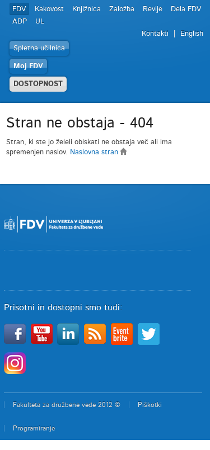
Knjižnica (86, 9)
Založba (121, 9)
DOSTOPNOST (38, 84)
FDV (19, 9)
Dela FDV (186, 9)
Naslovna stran (99, 152)
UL (39, 21)
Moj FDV (28, 66)
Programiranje (34, 428)
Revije (152, 9)
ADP (19, 21)
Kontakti (155, 33)
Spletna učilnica (39, 48)
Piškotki (150, 404)
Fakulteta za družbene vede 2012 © (66, 404)
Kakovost (49, 9)
